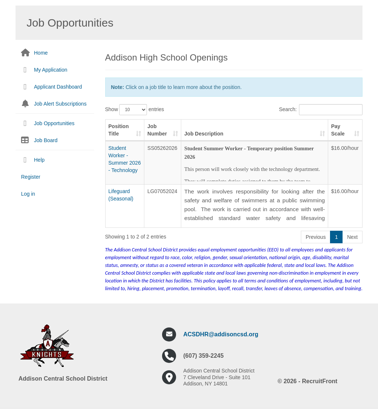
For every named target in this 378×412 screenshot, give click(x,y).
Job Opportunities (54, 123)
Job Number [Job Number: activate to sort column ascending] (157, 130)
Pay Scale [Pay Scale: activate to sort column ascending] (338, 130)
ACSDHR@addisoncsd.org (220, 334)
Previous (316, 237)
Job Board (46, 140)
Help (39, 160)
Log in (28, 194)
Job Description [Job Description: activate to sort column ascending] (203, 134)
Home (41, 53)
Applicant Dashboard (58, 87)
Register (30, 177)
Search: (320, 109)
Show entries (134, 109)
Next (352, 237)
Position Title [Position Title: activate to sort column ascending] (119, 130)
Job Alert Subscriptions (60, 104)
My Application (50, 70)
